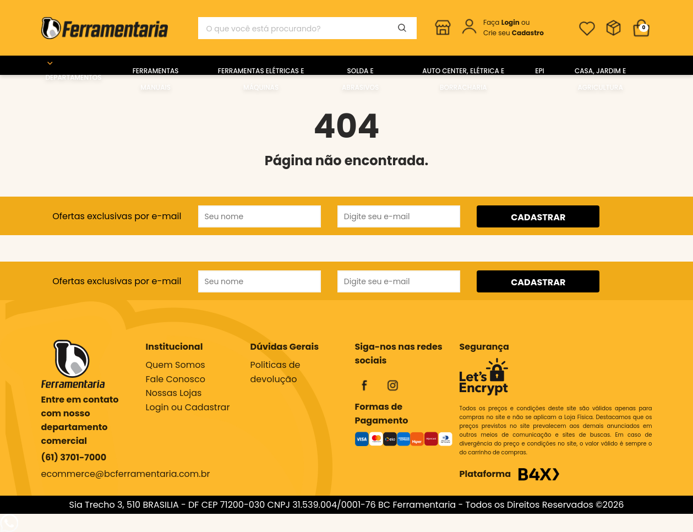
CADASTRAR (538, 217)
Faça (502, 22)
